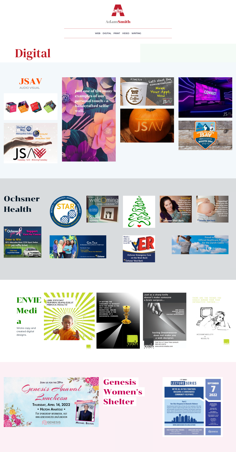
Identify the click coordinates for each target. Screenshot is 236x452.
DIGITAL (107, 33)
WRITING (136, 33)
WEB (97, 33)
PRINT (116, 33)
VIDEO (125, 33)
